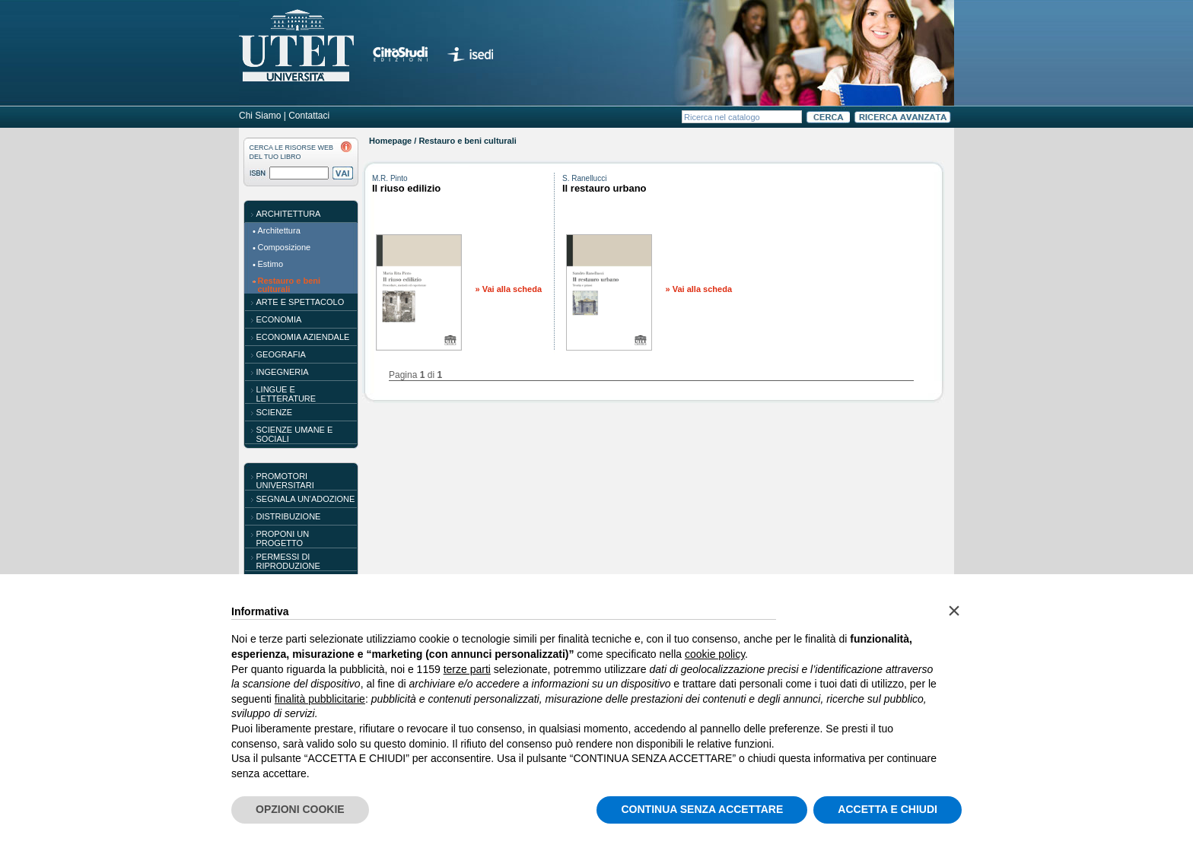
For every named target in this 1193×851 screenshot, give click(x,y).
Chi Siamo (260, 115)
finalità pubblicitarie (320, 699)
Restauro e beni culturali (289, 285)
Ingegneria (282, 371)
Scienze (274, 412)
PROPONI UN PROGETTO (283, 538)
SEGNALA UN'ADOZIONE (305, 498)
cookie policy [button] (715, 654)
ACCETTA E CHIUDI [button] (887, 809)
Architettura (288, 213)
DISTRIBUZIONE (288, 516)
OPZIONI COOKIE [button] (300, 809)
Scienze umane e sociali (294, 434)
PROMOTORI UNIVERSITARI (285, 481)
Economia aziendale (303, 336)
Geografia (281, 354)
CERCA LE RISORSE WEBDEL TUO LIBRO (292, 152)
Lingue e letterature (286, 394)
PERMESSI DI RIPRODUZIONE (288, 561)
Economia (279, 319)
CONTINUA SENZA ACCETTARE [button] (702, 809)
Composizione (284, 247)
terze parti (467, 669)
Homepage (390, 140)
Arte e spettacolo (300, 301)
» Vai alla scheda (509, 289)
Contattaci (308, 115)
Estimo (271, 263)
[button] (954, 611)
